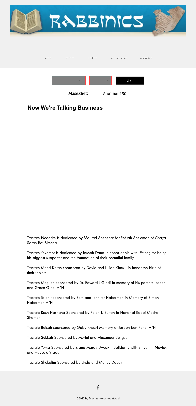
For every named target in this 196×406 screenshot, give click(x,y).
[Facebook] (98, 387)
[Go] (130, 81)
